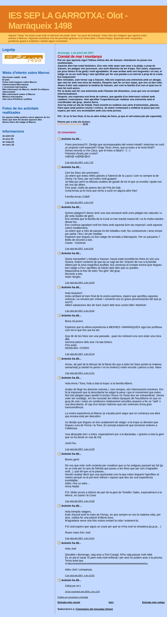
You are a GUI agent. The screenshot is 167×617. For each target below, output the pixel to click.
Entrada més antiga (153, 602)
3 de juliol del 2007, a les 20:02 (79, 575)
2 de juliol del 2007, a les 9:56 (79, 248)
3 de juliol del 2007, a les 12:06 (79, 449)
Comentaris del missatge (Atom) (94, 609)
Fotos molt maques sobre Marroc (19, 82)
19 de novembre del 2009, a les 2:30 (82, 591)
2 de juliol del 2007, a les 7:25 (79, 162)
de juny (6, 139)
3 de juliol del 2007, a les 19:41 (79, 538)
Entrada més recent (68, 602)
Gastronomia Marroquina (15, 84)
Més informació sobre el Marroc (18, 94)
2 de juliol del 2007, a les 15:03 (79, 282)
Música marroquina (12, 96)
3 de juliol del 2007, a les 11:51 (79, 373)
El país (6, 79)
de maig (6, 142)
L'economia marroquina (14, 87)
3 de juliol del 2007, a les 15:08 (79, 501)
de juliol (6, 136)
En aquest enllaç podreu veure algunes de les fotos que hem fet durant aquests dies (26, 118)
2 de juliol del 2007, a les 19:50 (79, 311)
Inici (111, 602)
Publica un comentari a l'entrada (72, 597)
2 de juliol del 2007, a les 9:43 (79, 202)
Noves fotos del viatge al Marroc (19, 122)
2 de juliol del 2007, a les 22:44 (79, 354)
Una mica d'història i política (17, 99)
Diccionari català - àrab (14, 77)
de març (6, 144)
